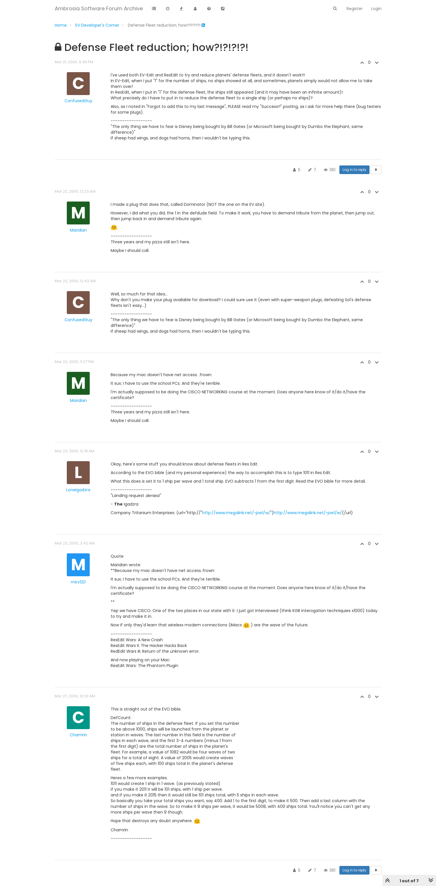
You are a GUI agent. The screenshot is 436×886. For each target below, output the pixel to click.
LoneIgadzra (78, 490)
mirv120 (78, 582)
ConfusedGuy (78, 101)
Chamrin (78, 735)
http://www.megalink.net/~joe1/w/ (236, 513)
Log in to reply (354, 169)
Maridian (78, 230)
